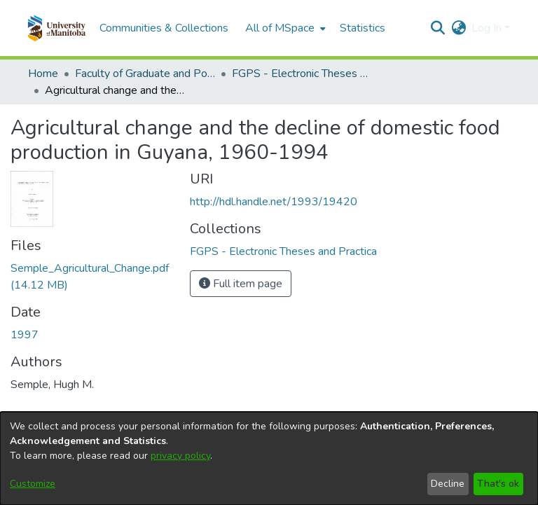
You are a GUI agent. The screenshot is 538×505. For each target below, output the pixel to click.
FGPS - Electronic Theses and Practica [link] (302, 73)
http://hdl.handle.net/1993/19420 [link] (273, 201)
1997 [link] (25, 335)
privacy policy (180, 455)
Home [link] (43, 73)
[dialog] (269, 458)
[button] (56, 28)
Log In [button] (487, 28)
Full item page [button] (240, 283)
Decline (447, 483)
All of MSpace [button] (280, 28)
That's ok (498, 483)
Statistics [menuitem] (362, 28)
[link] (283, 251)
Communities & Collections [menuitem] (163, 28)
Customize (32, 483)
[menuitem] (284, 28)
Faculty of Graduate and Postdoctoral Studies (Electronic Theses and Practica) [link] (145, 73)
